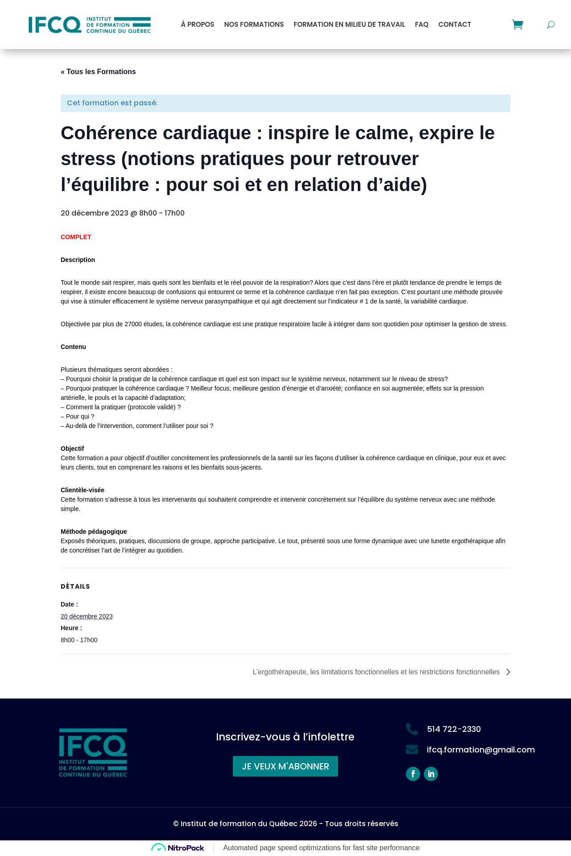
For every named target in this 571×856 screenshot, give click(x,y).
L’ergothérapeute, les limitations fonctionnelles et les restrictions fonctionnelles (377, 672)
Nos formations (254, 24)
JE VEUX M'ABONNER (285, 766)
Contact (455, 24)
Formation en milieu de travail (349, 24)
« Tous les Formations (98, 71)
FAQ (422, 24)
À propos (198, 24)
